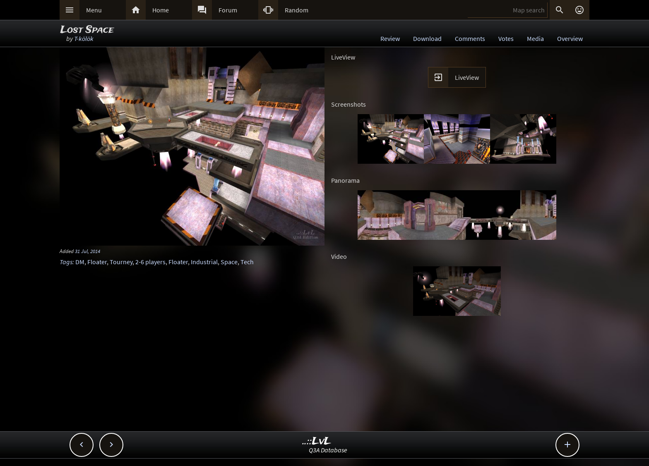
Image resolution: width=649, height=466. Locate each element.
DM (79, 262)
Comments (470, 38)
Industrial (204, 262)
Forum (228, 10)
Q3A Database (328, 450)
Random (296, 10)
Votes (506, 38)
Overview (570, 38)
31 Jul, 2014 (87, 251)
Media (535, 38)
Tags (66, 262)
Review (390, 38)
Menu (94, 10)
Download (427, 38)
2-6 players (150, 262)
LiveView (467, 77)
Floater (97, 262)
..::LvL (317, 441)
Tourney (121, 262)
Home (160, 10)
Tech (247, 262)
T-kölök (84, 38)
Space (229, 262)
